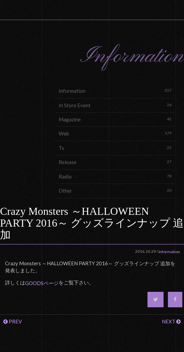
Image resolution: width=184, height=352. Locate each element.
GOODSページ (42, 283)
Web (115, 133)
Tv (115, 148)
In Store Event (115, 105)
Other (115, 190)
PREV (12, 321)
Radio (115, 176)
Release (115, 162)
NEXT (171, 321)
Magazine (115, 119)
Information (115, 90)
